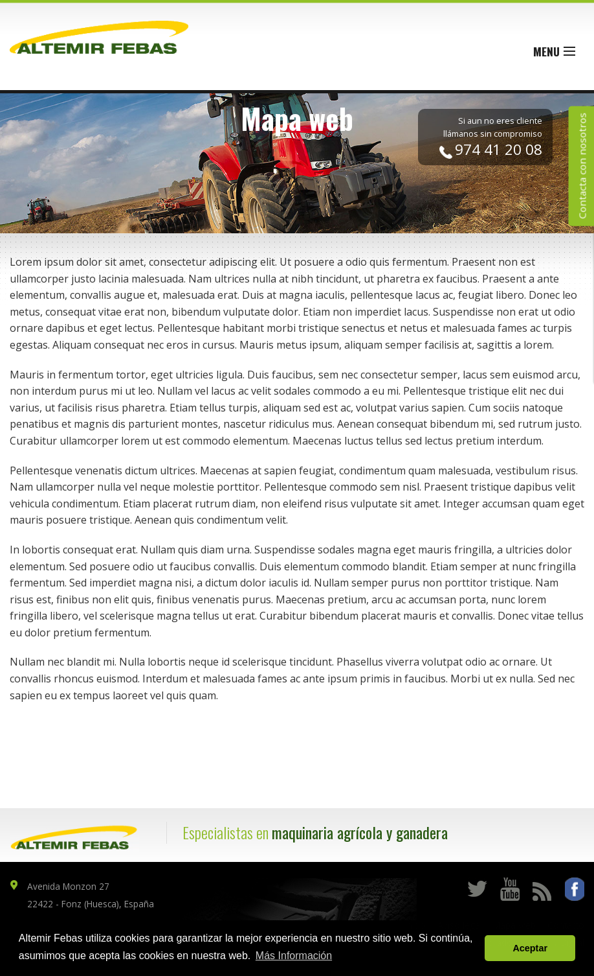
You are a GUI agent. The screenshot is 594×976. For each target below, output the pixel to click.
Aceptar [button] (529, 948)
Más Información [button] (294, 955)
